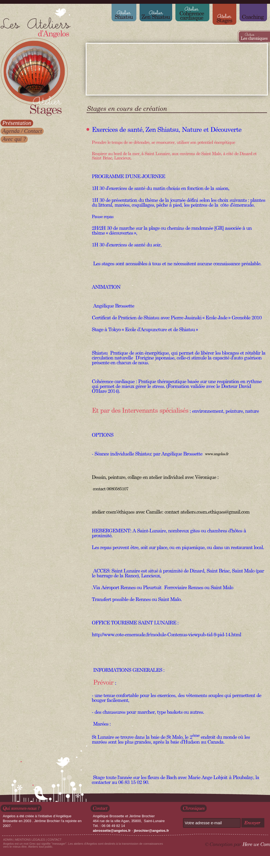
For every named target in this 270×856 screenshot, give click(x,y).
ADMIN (8, 839)
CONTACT (54, 839)
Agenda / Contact (22, 131)
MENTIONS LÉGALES (30, 839)
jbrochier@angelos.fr (151, 831)
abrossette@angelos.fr (112, 831)
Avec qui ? (14, 139)
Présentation (16, 123)
